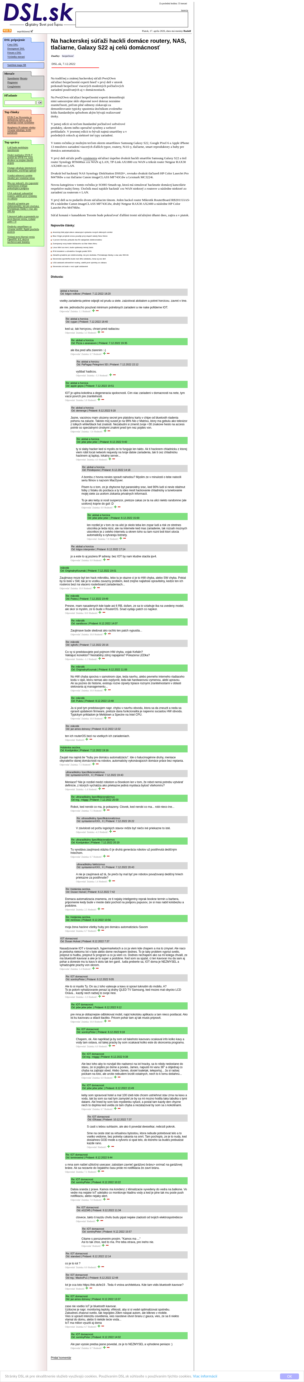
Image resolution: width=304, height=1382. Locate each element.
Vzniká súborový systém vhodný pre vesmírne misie (21, 176)
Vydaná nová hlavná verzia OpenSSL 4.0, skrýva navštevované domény (21, 239)
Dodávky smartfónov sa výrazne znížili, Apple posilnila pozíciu (23, 229)
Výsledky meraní (16, 56)
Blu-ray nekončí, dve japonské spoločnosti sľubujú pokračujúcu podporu (22, 186)
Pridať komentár (61, 1357)
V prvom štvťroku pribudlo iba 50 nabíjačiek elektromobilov (77, 240)
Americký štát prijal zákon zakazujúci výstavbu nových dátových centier (83, 232)
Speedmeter (13, 78)
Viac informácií (205, 1376)
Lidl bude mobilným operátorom (17, 148)
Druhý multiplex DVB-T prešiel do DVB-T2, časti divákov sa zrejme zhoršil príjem (20, 159)
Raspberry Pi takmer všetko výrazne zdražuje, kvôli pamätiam (21, 130)
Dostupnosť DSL (16, 48)
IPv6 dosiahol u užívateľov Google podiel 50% (72, 251)
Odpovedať (65, 311)
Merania (23, 78)
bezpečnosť (68, 56)
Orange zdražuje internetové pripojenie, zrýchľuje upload (21, 169)
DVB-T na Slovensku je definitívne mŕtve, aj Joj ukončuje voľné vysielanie (20, 120)
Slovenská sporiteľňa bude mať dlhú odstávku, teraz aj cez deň (79, 259)
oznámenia (90, 158)
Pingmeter (12, 82)
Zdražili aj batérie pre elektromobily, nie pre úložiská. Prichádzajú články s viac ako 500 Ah (23, 207)
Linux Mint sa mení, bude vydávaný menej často (73, 247)
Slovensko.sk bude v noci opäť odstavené (70, 266)
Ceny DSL (12, 44)
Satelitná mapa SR (16, 65)
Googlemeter (14, 86)
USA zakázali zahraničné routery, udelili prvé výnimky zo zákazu (22, 196)
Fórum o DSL (14, 52)
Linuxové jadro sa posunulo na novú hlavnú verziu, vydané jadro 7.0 (22, 219)
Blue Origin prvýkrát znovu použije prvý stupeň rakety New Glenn (80, 236)
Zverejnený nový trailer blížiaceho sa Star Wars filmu (75, 244)
